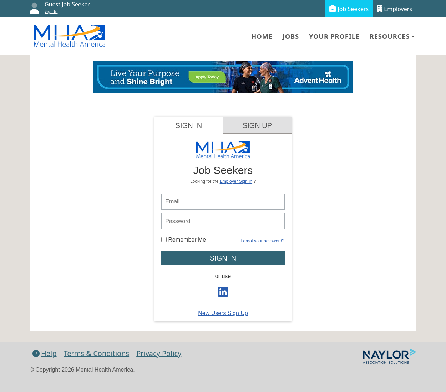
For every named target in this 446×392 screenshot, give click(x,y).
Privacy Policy (158, 353)
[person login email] (223, 202)
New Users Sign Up (223, 313)
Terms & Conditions (97, 353)
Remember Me (183, 240)
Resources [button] (390, 36)
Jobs (291, 36)
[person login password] (223, 221)
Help (44, 353)
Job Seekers (349, 8)
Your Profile (334, 36)
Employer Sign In (236, 181)
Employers (394, 8)
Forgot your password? (262, 240)
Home (261, 36)
